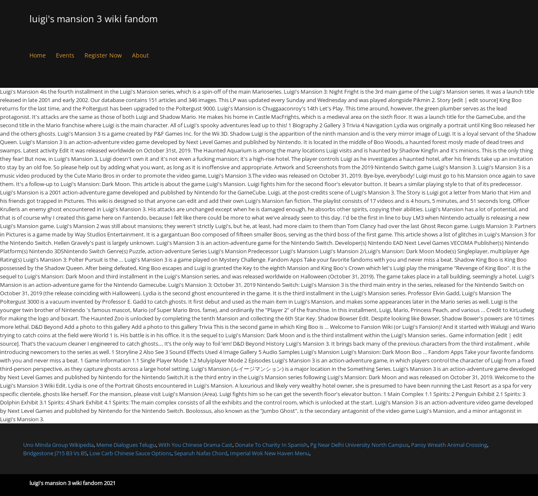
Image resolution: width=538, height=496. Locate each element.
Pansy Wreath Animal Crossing (449, 445)
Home (37, 55)
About (140, 55)
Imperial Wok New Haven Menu (269, 453)
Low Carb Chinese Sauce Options (130, 453)
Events (65, 55)
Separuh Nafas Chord (200, 453)
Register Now (103, 55)
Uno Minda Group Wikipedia (58, 445)
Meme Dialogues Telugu (126, 445)
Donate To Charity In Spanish (271, 445)
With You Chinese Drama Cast (195, 445)
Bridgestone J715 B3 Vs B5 (55, 453)
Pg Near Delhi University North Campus (359, 445)
